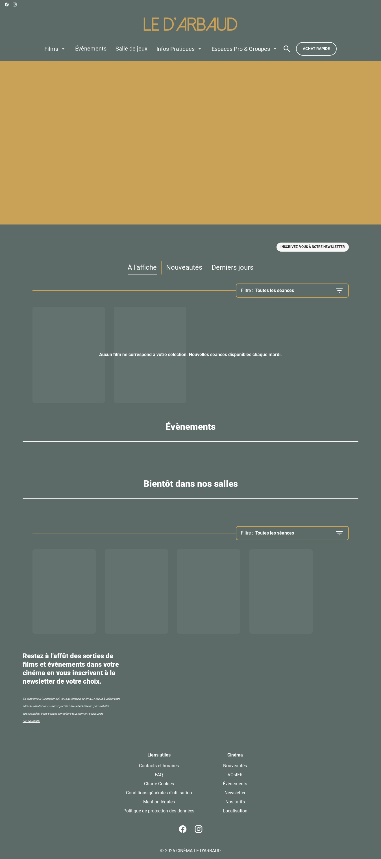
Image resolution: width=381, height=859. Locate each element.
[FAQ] (159, 774)
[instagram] (14, 4)
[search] (286, 48)
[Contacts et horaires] (159, 765)
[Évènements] (90, 48)
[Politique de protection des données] (158, 811)
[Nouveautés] (235, 765)
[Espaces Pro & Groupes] (245, 48)
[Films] (55, 48)
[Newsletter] (235, 792)
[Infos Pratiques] (179, 48)
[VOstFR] (235, 774)
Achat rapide (316, 48)
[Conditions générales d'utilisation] (159, 792)
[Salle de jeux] (131, 48)
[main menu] (161, 48)
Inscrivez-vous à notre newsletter (312, 247)
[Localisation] (235, 811)
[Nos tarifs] (235, 801)
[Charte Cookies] (159, 783)
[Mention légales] (159, 801)
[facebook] (7, 4)
